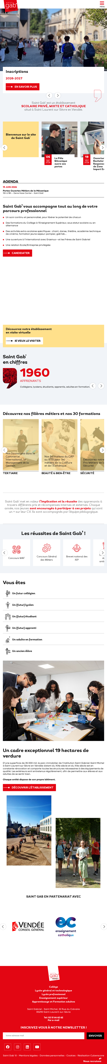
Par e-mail (53, 1020)
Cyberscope (97, 1056)
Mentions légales (28, 1056)
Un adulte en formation (23, 639)
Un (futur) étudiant (20, 616)
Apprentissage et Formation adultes (53, 1002)
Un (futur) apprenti (20, 628)
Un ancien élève (18, 651)
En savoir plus (26, 87)
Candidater (21, 253)
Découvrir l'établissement (33, 787)
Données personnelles (52, 1056)
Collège (53, 987)
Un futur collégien (19, 593)
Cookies (70, 1056)
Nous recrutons (92, 1060)
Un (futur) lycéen (19, 605)
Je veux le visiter (28, 341)
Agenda (10, 182)
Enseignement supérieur (53, 998)
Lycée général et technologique (53, 991)
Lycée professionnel (53, 994)
